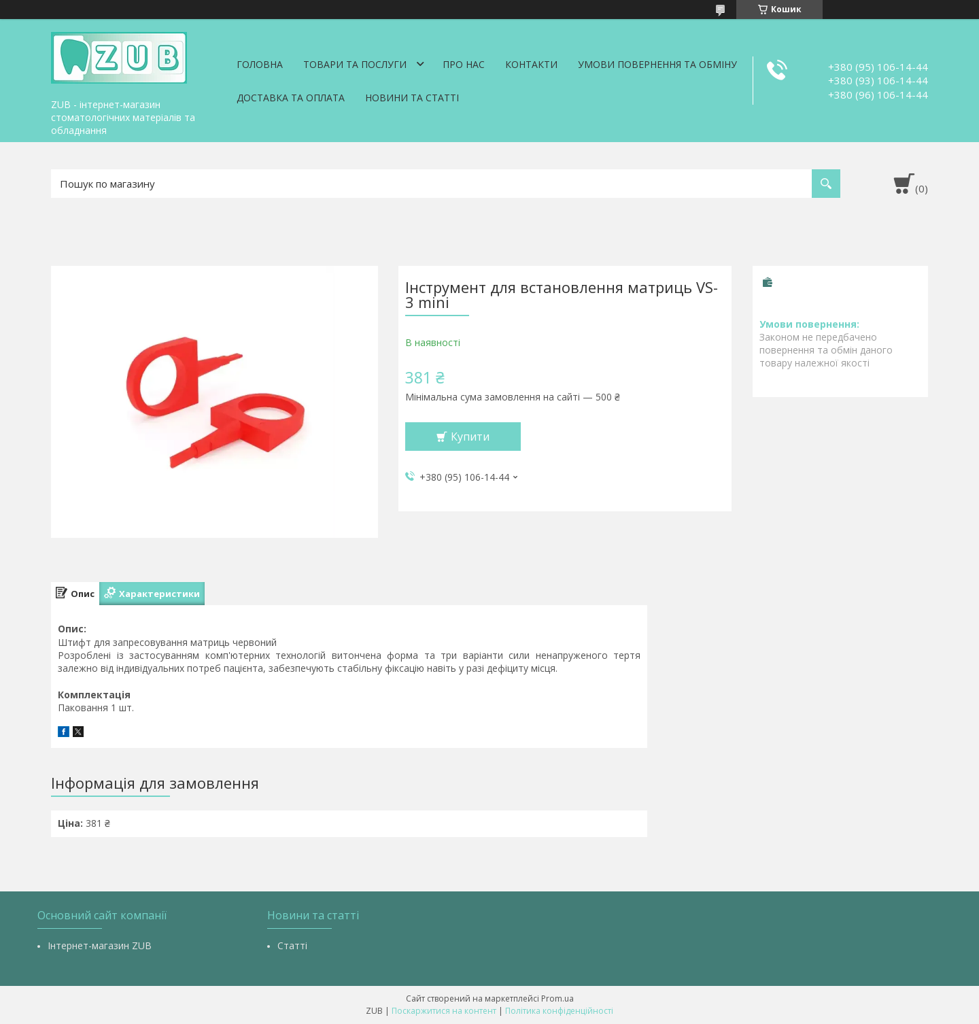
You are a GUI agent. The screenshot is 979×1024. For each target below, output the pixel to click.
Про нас (464, 64)
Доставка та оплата (291, 97)
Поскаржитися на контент (444, 1011)
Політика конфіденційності (559, 1011)
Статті (292, 945)
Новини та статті (412, 97)
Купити (470, 436)
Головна (260, 64)
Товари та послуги (355, 64)
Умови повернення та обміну (657, 64)
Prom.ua (557, 998)
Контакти (531, 64)
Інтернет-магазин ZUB (100, 945)
